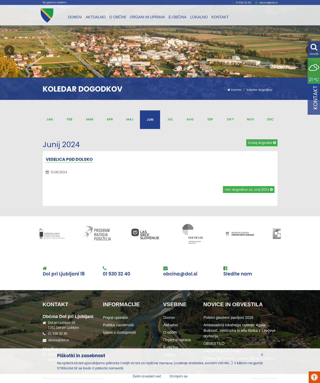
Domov (75, 17)
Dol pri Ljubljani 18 (64, 274)
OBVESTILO (214, 344)
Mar (89, 119)
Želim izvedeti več (147, 376)
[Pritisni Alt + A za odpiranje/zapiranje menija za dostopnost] (314, 377)
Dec (270, 119)
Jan (49, 119)
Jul (170, 119)
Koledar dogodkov (259, 90)
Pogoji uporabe (115, 318)
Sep (210, 119)
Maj (130, 119)
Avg (190, 119)
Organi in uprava (147, 17)
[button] (9, 50)
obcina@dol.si (268, 2)
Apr (110, 119)
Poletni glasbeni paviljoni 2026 (228, 318)
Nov (250, 119)
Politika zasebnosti (118, 325)
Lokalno (199, 17)
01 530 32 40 (243, 2)
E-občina (177, 17)
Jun (150, 119)
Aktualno (96, 17)
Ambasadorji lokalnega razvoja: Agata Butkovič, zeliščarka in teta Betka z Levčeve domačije (239, 330)
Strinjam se (179, 376)
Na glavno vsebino (54, 2)
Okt (230, 119)
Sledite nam (237, 274)
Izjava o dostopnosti (119, 332)
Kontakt (220, 17)
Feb (69, 119)
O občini (117, 17)
